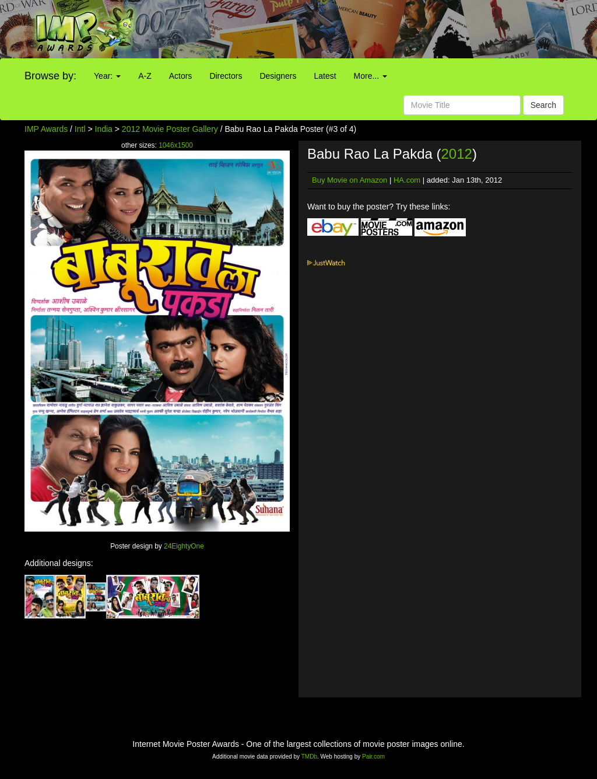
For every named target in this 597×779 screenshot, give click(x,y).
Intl (80, 129)
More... (370, 76)
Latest (325, 76)
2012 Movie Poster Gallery (170, 129)
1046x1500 (176, 145)
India (104, 129)
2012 (456, 154)
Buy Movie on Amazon (349, 180)
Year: (107, 76)
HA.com (407, 180)
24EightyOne (184, 546)
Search (543, 105)
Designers (277, 76)
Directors (225, 76)
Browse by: (50, 76)
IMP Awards (46, 129)
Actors (180, 76)
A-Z (145, 76)
